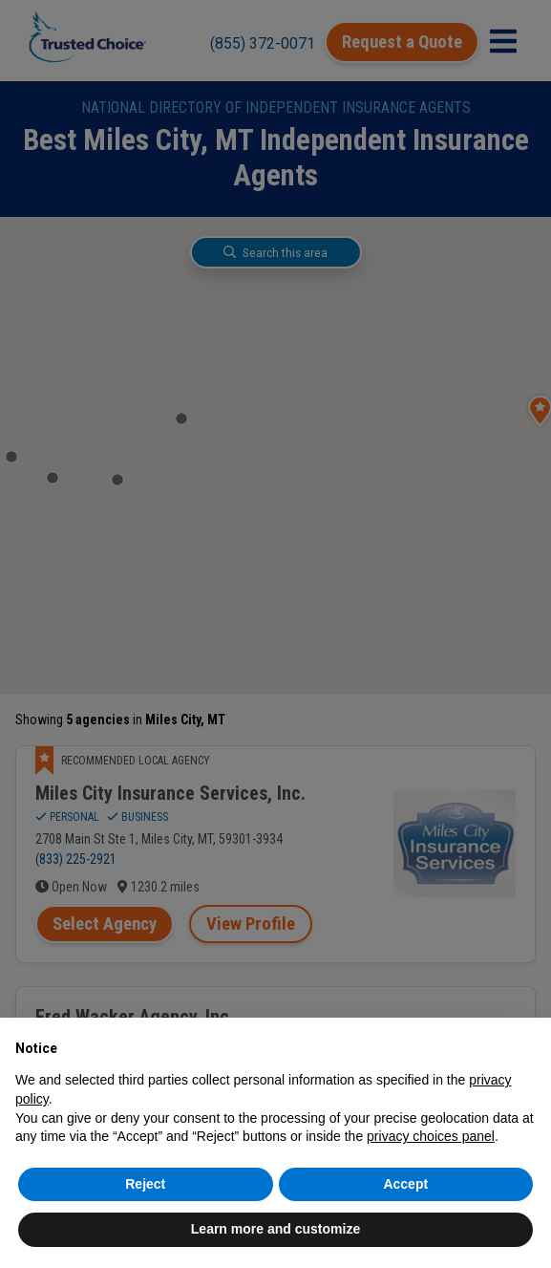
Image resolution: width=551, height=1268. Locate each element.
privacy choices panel (431, 1136)
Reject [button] (145, 1184)
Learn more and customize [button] (275, 1228)
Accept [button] (405, 1184)
